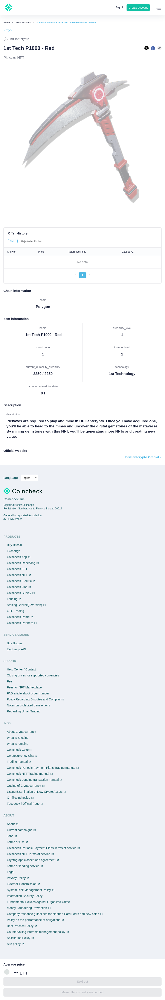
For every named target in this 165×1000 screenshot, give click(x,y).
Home (6, 22)
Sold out (82, 981)
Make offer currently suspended (82, 992)
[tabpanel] (82, 263)
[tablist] (82, 241)
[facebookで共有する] (153, 48)
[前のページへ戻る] (75, 275)
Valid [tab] (12, 241)
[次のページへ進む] (90, 275)
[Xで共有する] (146, 48)
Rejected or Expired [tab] (31, 241)
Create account (138, 7)
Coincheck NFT (23, 22)
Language (10, 477)
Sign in (120, 7)
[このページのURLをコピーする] (159, 48)
